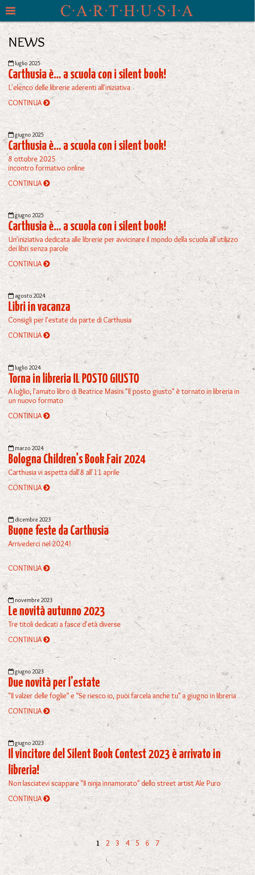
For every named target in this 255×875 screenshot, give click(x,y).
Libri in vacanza (39, 307)
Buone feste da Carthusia (58, 531)
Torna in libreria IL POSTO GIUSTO (73, 379)
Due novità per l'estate (54, 683)
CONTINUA (29, 102)
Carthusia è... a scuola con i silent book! (87, 75)
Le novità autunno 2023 (56, 611)
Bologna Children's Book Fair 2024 (76, 459)
